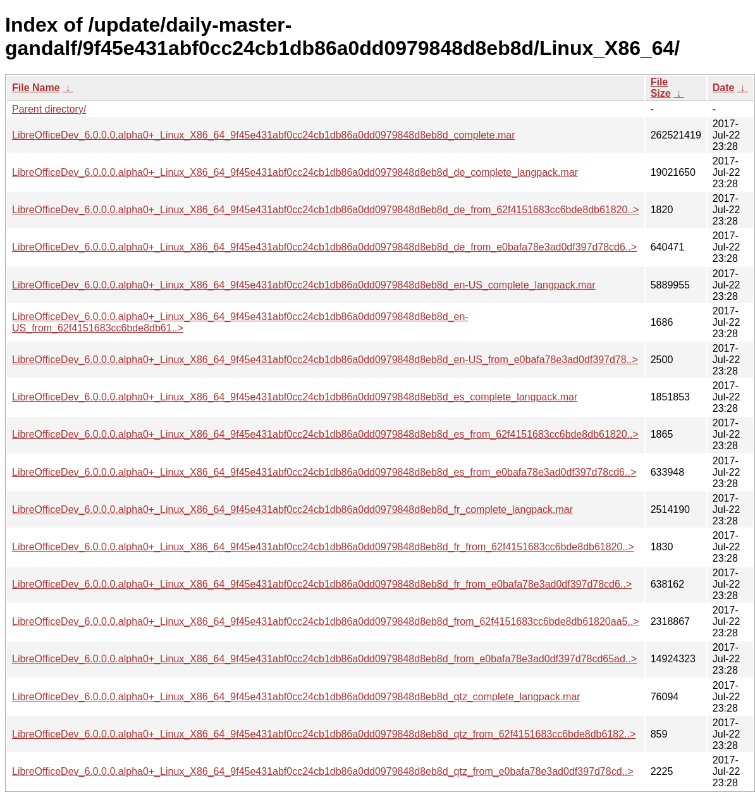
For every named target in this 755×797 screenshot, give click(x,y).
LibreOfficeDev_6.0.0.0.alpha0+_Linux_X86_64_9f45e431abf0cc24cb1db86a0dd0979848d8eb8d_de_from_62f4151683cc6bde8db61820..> (325, 209)
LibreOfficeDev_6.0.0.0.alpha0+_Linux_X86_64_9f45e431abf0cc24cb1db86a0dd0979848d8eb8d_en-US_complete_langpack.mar (304, 285)
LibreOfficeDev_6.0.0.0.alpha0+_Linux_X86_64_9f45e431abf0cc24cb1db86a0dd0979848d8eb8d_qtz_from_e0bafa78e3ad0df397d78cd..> (323, 771)
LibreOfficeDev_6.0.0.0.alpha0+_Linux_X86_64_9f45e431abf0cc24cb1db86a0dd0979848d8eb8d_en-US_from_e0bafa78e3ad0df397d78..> (325, 359)
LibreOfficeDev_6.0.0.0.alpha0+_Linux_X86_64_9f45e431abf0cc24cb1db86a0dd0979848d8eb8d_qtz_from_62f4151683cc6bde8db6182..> (323, 734)
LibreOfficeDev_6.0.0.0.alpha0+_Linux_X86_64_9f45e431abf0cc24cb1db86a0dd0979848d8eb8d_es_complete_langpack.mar (294, 397)
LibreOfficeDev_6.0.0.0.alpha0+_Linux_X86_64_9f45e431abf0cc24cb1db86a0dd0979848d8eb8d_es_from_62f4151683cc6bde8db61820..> (325, 434)
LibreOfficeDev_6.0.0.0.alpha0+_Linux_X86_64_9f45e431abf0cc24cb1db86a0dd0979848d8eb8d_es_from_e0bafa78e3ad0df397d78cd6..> (324, 472)
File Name (36, 87)
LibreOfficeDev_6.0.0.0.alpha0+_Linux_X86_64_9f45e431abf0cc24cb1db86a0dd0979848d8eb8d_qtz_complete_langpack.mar (296, 696)
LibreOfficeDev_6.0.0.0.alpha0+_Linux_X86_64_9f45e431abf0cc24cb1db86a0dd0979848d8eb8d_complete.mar (263, 135)
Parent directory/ (49, 109)
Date (724, 87)
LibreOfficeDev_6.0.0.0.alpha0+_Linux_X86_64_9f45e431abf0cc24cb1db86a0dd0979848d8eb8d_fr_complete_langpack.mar (292, 509)
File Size (661, 88)
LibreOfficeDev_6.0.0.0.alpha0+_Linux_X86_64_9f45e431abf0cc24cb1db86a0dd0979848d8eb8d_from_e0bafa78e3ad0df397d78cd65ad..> (324, 658)
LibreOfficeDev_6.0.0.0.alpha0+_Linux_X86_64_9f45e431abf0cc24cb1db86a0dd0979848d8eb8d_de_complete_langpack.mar (295, 172)
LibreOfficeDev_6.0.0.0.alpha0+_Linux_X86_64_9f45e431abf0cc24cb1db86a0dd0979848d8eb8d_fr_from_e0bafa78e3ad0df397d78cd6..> (322, 584)
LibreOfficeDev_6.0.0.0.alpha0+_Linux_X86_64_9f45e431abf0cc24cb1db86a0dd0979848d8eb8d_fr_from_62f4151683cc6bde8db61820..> (323, 546)
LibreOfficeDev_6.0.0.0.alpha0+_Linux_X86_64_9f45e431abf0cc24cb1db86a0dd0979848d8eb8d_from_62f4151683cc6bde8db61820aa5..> (325, 621)
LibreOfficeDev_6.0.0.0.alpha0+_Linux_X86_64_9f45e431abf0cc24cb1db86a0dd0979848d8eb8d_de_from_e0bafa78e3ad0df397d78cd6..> (324, 247)
